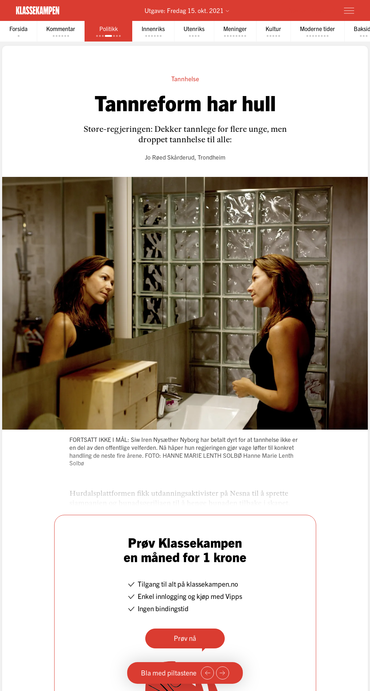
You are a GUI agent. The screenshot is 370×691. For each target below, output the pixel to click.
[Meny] (349, 10)
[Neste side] (222, 672)
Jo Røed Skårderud (169, 157)
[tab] (18, 31)
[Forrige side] (207, 672)
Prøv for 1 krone (306, 10)
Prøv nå (185, 638)
